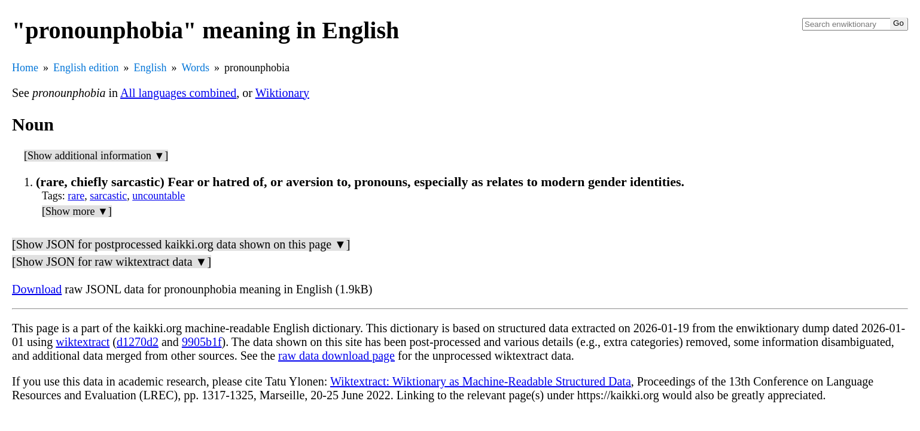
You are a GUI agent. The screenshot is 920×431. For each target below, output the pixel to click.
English (150, 68)
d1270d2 (138, 341)
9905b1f (202, 341)
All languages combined (178, 92)
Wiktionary (282, 92)
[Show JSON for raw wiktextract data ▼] (111, 261)
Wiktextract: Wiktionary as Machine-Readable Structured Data (480, 381)
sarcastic (108, 196)
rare (76, 196)
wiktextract (82, 341)
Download (37, 289)
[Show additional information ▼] (96, 156)
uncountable (158, 196)
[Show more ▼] (77, 211)
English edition (86, 68)
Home (25, 68)
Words (196, 68)
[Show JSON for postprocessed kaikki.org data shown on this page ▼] (181, 244)
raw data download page (336, 355)
